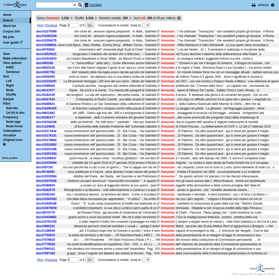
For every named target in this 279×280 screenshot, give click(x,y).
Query (53, 18)
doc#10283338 (46, 36)
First (40, 25)
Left (9, 81)
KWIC (10, 67)
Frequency (10, 117)
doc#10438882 (46, 217)
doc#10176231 (46, 135)
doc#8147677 (45, 90)
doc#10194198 (46, 122)
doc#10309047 (46, 158)
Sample (8, 99)
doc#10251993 (46, 153)
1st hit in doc (15, 112)
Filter (6, 103)
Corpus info (11, 31)
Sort (6, 76)
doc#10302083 (46, 199)
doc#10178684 (46, 140)
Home (7, 15)
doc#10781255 (46, 221)
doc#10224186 (46, 149)
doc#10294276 (46, 40)
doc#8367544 (45, 99)
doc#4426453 (45, 76)
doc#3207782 (45, 72)
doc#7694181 (45, 249)
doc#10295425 (46, 108)
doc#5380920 (45, 185)
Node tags (13, 122)
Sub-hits (12, 108)
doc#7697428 (45, 253)
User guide (11, 42)
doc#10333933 (46, 58)
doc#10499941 (46, 45)
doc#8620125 (45, 67)
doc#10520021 (46, 54)
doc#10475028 (46, 181)
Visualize (9, 135)
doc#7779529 (45, 244)
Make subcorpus (15, 58)
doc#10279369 (46, 31)
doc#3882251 (45, 226)
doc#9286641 (45, 104)
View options (12, 63)
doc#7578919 (45, 240)
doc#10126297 (46, 81)
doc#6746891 (45, 172)
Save (6, 54)
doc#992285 (44, 63)
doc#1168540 (45, 230)
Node (10, 90)
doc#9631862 (45, 113)
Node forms (14, 126)
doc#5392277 (45, 117)
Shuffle (11, 94)
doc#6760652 (45, 49)
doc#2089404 (45, 86)
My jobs (8, 37)
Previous (51, 25)
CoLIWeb (95, 5)
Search (8, 20)
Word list (9, 26)
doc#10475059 (46, 208)
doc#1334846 (45, 126)
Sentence (12, 72)
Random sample (113, 18)
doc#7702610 (45, 235)
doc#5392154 (45, 194)
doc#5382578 (45, 190)
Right (10, 85)
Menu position (10, 158)
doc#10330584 (46, 163)
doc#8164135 (45, 95)
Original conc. (13, 140)
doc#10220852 (46, 144)
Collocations (12, 131)
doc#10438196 (46, 203)
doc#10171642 (46, 131)
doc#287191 (44, 167)
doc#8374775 (45, 212)
